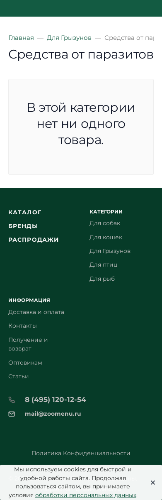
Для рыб (102, 278)
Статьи (18, 376)
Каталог (24, 212)
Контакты (22, 325)
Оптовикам (25, 362)
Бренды (23, 226)
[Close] (150, 482)
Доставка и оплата (36, 312)
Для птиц (103, 264)
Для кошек (105, 237)
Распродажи (33, 239)
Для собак (104, 223)
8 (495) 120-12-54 (55, 399)
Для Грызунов (110, 251)
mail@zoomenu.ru (53, 413)
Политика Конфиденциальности (81, 453)
